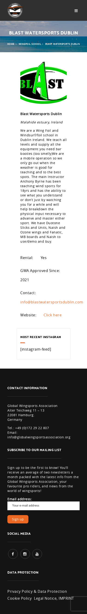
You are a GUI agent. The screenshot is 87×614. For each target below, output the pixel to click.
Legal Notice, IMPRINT (54, 598)
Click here (53, 315)
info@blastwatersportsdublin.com (51, 302)
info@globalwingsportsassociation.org (38, 437)
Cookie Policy (19, 598)
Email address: (43, 503)
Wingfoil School (30, 44)
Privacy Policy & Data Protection (37, 591)
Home (11, 44)
